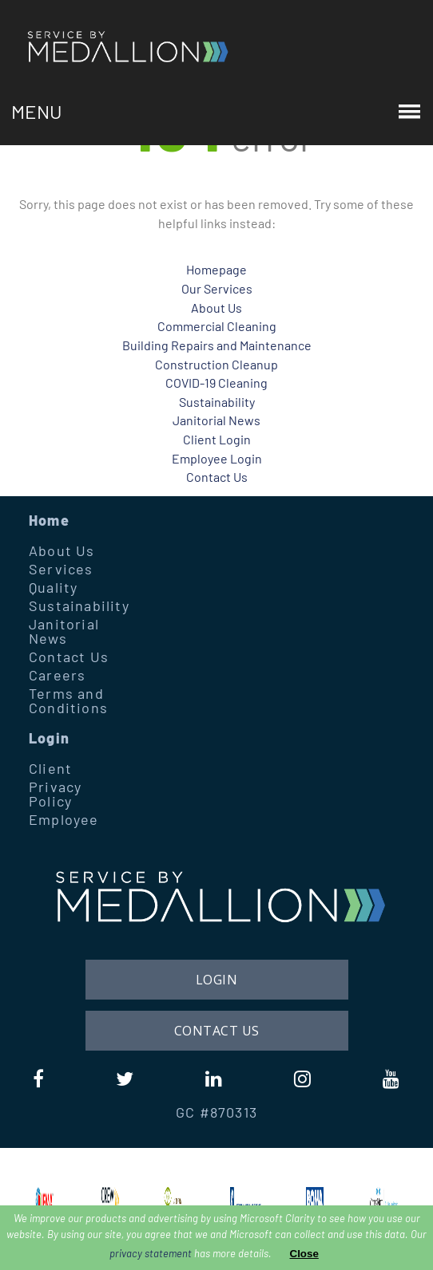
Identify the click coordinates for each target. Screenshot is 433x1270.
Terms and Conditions (68, 700)
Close (304, 1254)
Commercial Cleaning (216, 325)
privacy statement (150, 1253)
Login (49, 738)
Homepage (216, 269)
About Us (216, 307)
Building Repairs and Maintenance (217, 345)
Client (50, 768)
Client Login (217, 439)
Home (49, 520)
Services (61, 569)
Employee (64, 819)
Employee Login (217, 458)
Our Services (216, 288)
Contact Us (217, 476)
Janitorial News (216, 420)
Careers (57, 675)
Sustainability (217, 401)
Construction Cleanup (216, 364)
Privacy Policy (55, 794)
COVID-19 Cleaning (216, 382)
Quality (53, 587)
